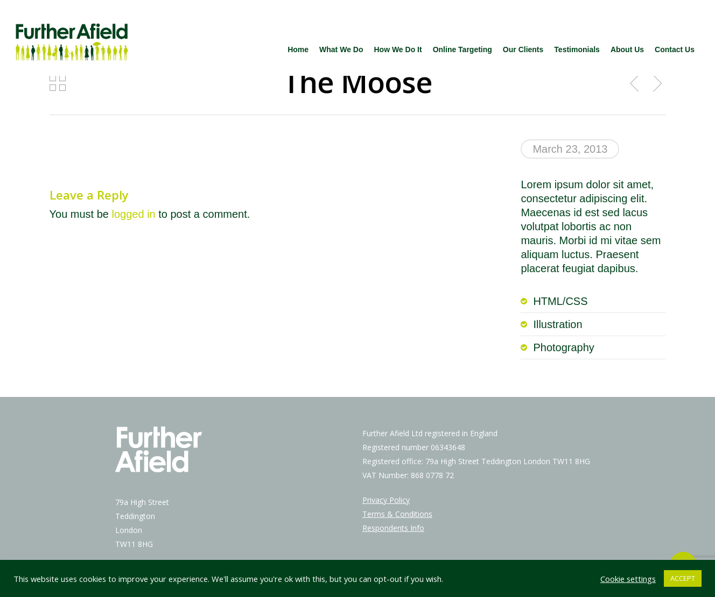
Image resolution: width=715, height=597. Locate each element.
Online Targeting (462, 49)
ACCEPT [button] (682, 578)
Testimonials (577, 49)
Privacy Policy (386, 500)
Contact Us (675, 49)
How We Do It (398, 49)
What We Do (341, 49)
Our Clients (523, 49)
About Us (627, 49)
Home (298, 49)
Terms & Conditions (397, 514)
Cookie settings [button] (628, 579)
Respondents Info (393, 528)
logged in (134, 214)
